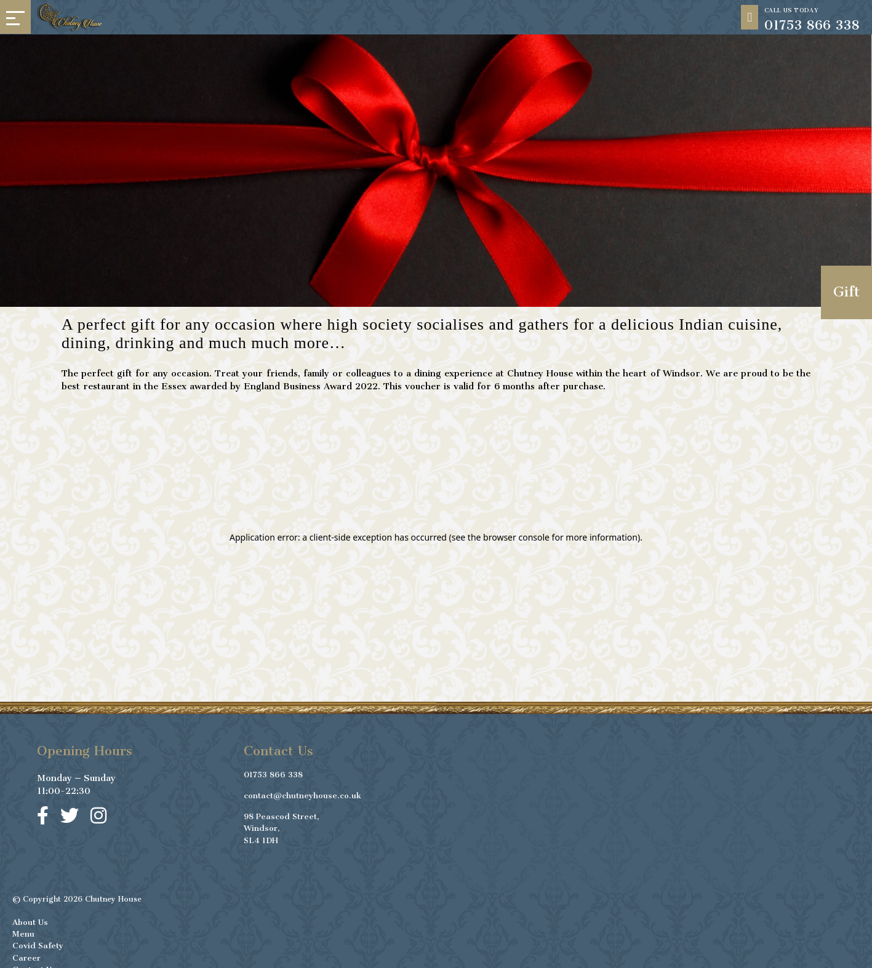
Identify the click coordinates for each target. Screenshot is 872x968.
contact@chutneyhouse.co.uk (302, 793)
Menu (23, 931)
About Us (30, 920)
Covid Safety (37, 943)
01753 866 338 (273, 772)
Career (26, 955)
